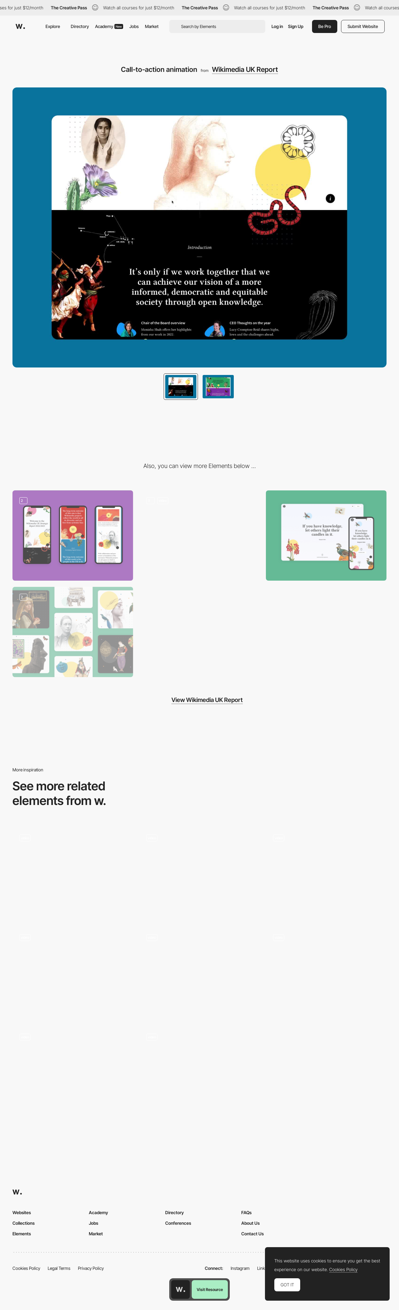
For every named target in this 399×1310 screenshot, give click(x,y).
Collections (23, 1223)
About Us (250, 1223)
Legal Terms (59, 1268)
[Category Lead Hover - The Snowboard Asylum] (199, 873)
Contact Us (252, 1233)
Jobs (134, 26)
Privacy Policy (91, 1268)
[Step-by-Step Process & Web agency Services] (72, 873)
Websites (21, 1212)
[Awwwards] (20, 26)
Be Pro (324, 26)
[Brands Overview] (199, 972)
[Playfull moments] (326, 972)
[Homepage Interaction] (199, 1072)
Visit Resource (210, 1289)
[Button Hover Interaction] (72, 1072)
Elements (21, 1233)
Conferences (178, 1223)
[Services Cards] (326, 873)
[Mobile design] (72, 535)
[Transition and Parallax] (199, 535)
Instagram (240, 1268)
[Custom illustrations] (72, 632)
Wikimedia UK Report (245, 69)
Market (152, 26)
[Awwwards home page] (180, 1289)
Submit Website (363, 26)
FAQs (246, 1212)
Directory (80, 26)
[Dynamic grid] (72, 972)
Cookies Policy (26, 1268)
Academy (109, 26)
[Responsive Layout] (326, 535)
